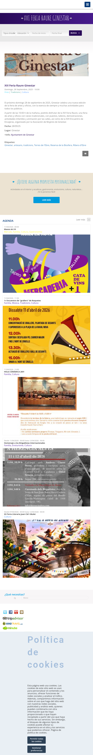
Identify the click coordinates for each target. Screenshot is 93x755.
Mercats (8, 231)
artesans (18, 145)
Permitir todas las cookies (36, 740)
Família (16, 231)
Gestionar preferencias (36, 749)
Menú (87, 5)
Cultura (24, 231)
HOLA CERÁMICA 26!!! (14, 372)
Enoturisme (17, 445)
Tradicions (25, 303)
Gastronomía (35, 231)
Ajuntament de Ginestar (22, 134)
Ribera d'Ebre (79, 145)
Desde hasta (24, 440)
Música (15, 303)
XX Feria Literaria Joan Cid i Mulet (20, 514)
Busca (74, 33)
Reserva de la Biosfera (61, 145)
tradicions (28, 145)
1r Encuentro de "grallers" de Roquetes (22, 300)
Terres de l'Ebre (41, 145)
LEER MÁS (46, 200)
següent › (88, 219)
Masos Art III (10, 229)
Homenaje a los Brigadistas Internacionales (24, 443)
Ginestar (9, 145)
